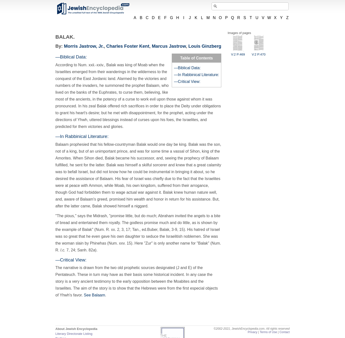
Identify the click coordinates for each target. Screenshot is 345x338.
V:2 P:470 (259, 52)
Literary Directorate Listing (73, 334)
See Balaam (94, 295)
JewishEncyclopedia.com (93, 8)
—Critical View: (187, 81)
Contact (284, 332)
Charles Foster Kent (127, 46)
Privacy (252, 332)
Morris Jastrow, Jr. (84, 46)
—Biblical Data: (187, 68)
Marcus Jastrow (169, 46)
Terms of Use (268, 332)
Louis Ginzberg (204, 46)
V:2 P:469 (238, 52)
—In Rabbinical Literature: (196, 75)
